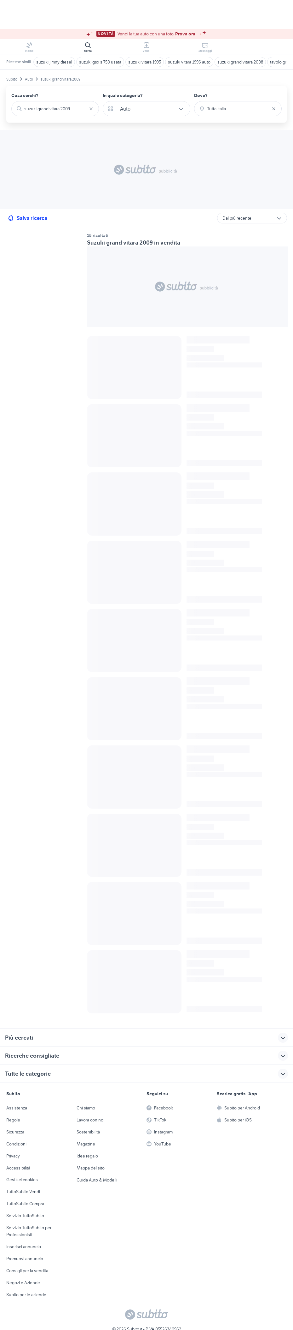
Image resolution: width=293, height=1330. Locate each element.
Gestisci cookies (22, 1179)
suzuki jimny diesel (54, 62)
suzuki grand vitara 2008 (240, 62)
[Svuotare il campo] (91, 108)
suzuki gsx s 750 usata (100, 62)
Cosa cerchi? (24, 95)
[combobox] (55, 108)
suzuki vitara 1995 (144, 62)
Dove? (201, 95)
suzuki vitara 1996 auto (189, 62)
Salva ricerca (27, 218)
